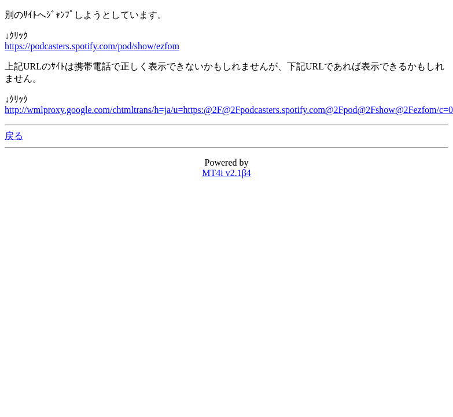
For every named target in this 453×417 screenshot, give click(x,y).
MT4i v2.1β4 (226, 173)
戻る (14, 136)
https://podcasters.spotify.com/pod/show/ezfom (92, 46)
